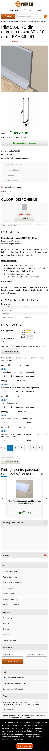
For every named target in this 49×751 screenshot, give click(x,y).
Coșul (26, 10)
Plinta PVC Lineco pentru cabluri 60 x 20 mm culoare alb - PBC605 (24, 502)
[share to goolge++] (19, 191)
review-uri (14, 41)
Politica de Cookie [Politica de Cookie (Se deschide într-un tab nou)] (34, 731)
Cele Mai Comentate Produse (14, 683)
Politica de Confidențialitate (13, 583)
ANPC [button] (6, 555)
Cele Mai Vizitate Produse (13, 689)
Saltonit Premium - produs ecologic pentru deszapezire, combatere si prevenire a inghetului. (24, 716)
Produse (8, 16)
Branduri (6, 629)
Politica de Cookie (10, 577)
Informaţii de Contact (11, 605)
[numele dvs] (12, 654)
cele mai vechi (34, 358)
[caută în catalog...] (30, 16)
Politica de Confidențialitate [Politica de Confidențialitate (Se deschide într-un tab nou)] (12, 734)
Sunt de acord (25, 746)
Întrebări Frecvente (10, 599)
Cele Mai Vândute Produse (13, 678)
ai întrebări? (10, 175)
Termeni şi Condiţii (10, 571)
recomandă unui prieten (15, 170)
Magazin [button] (6, 612)
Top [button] (4, 672)
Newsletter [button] (7, 647)
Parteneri (6, 635)
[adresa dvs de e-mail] (36, 654)
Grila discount (8, 710)
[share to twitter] (23, 191)
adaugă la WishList (13, 165)
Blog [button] (5, 696)
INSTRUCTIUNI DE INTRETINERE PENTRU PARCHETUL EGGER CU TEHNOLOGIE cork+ (21, 703)
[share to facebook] (14, 191)
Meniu (38, 10)
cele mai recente (20, 358)
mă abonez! (13, 661)
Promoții (6, 623)
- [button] (45, 522)
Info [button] (4, 565)
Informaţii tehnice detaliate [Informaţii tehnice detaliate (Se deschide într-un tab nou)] (13, 187)
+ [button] (45, 555)
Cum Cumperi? (9, 588)
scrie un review (12, 180)
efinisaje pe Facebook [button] (13, 522)
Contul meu (12, 10)
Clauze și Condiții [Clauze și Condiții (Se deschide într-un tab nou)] (32, 734)
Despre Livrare (8, 594)
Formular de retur (9, 640)
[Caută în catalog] (45, 16)
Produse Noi (7, 618)
